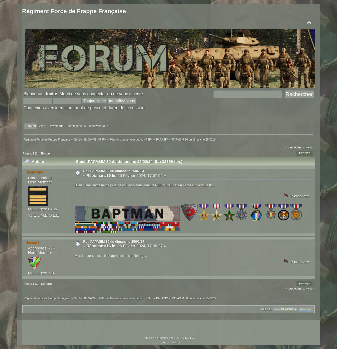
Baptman (34, 171)
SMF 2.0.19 (151, 338)
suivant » (308, 147)
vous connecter (91, 93)
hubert (32, 242)
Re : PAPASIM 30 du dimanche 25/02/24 (113, 171)
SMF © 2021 (167, 338)
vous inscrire (131, 93)
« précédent (293, 147)
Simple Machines (186, 338)
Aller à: (266, 309)
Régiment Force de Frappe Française (74, 11)
